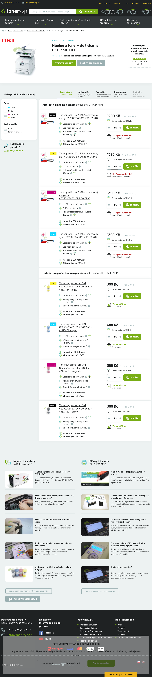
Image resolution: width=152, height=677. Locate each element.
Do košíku (132, 127)
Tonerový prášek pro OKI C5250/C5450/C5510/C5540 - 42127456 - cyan (75, 327)
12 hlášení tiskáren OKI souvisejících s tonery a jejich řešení (128, 520)
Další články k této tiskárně (100, 591)
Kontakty (147, 3)
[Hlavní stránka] (14, 11)
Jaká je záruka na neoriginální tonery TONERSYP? (52, 473)
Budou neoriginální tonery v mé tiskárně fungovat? (53, 544)
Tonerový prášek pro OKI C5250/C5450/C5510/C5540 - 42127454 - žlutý (75, 286)
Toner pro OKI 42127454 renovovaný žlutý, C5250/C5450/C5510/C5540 (78, 155)
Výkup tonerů (123, 631)
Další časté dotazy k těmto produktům (28, 591)
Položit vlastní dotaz (23, 599)
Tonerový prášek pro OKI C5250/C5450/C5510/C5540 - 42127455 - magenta (75, 368)
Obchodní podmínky (88, 628)
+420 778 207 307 (11, 2)
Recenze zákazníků (88, 640)
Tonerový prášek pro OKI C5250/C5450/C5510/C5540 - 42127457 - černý (75, 408)
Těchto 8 (56, 55)
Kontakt (121, 634)
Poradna (135, 3)
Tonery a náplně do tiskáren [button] (18, 23)
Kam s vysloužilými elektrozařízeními (96, 637)
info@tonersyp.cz (32, 2)
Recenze (117, 3)
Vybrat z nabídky (64, 63)
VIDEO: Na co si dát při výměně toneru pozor (128, 473)
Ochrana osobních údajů (90, 634)
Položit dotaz (139, 58)
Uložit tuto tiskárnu (91, 63)
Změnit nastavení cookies (129, 637)
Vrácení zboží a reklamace (91, 631)
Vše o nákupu (104, 3)
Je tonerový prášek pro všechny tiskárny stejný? (53, 568)
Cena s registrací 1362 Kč (122, 159)
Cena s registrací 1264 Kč (122, 121)
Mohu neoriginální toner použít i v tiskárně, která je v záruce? (54, 496)
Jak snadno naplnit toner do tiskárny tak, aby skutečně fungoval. (130, 496)
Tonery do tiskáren (15, 30)
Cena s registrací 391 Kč (121, 289)
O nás (126, 3)
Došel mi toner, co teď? (121, 567)
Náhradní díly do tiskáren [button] (112, 23)
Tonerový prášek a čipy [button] (45, 23)
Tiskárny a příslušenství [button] (138, 23)
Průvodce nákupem (88, 624)
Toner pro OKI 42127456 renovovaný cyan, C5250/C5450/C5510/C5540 (78, 235)
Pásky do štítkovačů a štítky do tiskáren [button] (77, 23)
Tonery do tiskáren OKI (36, 30)
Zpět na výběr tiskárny (64, 40)
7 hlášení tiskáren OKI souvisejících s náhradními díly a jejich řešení (128, 544)
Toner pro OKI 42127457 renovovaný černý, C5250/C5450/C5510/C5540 (78, 116)
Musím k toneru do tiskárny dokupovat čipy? (52, 520)
